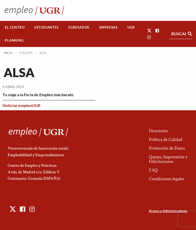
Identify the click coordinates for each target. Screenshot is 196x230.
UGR (131, 27)
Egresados (78, 27)
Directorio (158, 131)
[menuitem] (15, 27)
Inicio (8, 52)
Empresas (108, 27)
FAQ (153, 170)
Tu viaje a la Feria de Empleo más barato (38, 94)
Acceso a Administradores (168, 211)
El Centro (14, 27)
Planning (14, 40)
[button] (149, 30)
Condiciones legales (166, 179)
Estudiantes (46, 27)
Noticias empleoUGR (21, 105)
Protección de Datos (167, 148)
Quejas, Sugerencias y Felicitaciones (168, 159)
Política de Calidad (165, 139)
